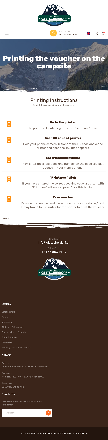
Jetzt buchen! (8, 312)
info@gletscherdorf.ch (54, 242)
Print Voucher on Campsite (14, 332)
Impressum (7, 322)
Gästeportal (7, 342)
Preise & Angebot (10, 337)
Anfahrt (5, 317)
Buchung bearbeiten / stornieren (17, 347)
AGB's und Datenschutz (13, 327)
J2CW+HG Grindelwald (13, 386)
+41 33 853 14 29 (68, 34)
